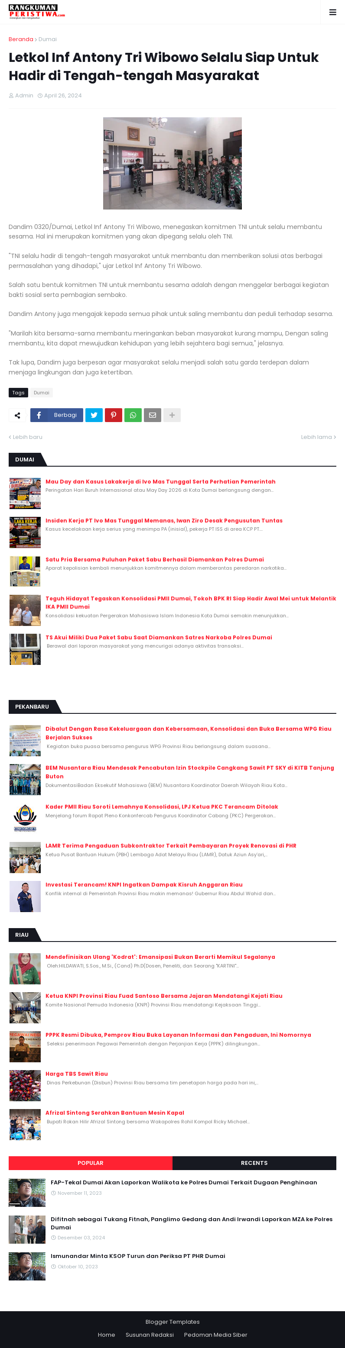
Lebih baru (27, 437)
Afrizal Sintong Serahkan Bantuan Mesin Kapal (115, 1112)
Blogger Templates (173, 1322)
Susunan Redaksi (150, 1335)
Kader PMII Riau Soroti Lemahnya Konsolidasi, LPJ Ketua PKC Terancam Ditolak (162, 806)
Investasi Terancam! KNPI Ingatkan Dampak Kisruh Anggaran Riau (144, 884)
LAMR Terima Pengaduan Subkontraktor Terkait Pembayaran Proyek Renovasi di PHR (171, 845)
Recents (254, 1163)
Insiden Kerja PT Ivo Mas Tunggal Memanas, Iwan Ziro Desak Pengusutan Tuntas (164, 520)
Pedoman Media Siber (215, 1335)
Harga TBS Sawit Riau (77, 1073)
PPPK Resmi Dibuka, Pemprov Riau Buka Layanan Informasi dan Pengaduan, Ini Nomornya (178, 1034)
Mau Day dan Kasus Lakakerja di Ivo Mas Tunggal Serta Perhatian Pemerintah (161, 481)
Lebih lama (316, 437)
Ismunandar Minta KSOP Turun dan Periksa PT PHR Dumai (138, 1256)
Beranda (21, 39)
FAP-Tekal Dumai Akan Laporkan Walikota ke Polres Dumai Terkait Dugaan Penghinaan (184, 1183)
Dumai (48, 39)
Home (106, 1335)
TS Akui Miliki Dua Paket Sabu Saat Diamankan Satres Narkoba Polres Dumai (159, 637)
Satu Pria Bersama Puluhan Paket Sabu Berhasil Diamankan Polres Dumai (155, 559)
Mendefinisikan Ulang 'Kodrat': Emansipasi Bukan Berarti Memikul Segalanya (160, 957)
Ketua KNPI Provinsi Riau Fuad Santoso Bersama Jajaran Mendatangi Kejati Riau (164, 996)
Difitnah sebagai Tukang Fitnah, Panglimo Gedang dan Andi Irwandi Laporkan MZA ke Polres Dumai (191, 1223)
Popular (91, 1163)
